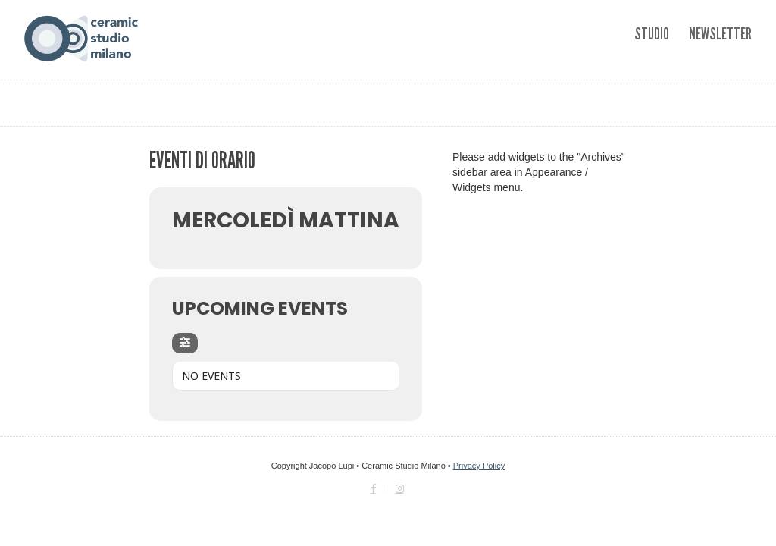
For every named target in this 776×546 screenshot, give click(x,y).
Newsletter (720, 34)
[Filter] (185, 343)
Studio (651, 34)
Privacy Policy (479, 465)
